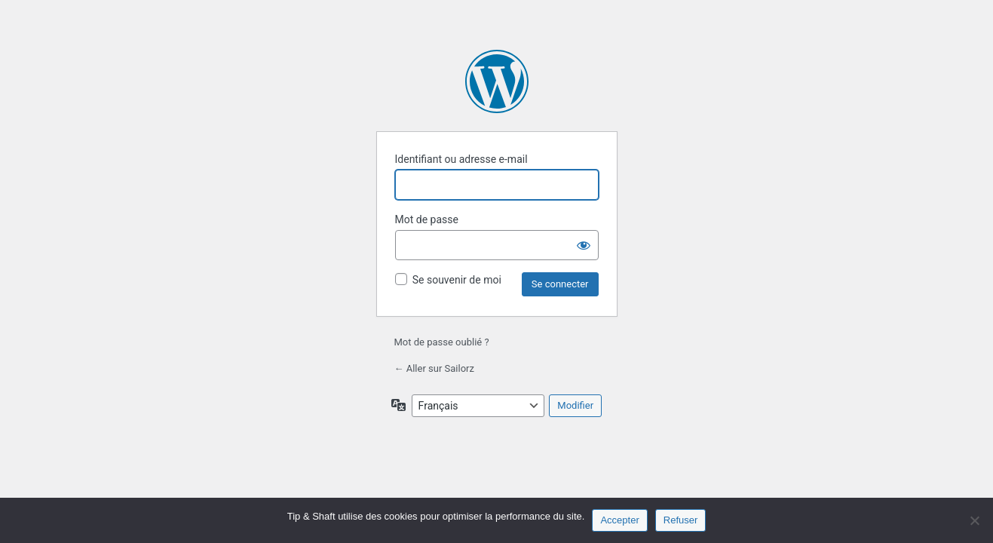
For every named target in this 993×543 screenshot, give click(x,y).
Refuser (681, 520)
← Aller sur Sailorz (434, 368)
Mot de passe (426, 219)
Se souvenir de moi (456, 280)
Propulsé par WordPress (497, 81)
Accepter (619, 520)
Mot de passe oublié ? (441, 342)
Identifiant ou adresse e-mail (461, 159)
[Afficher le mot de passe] (584, 245)
